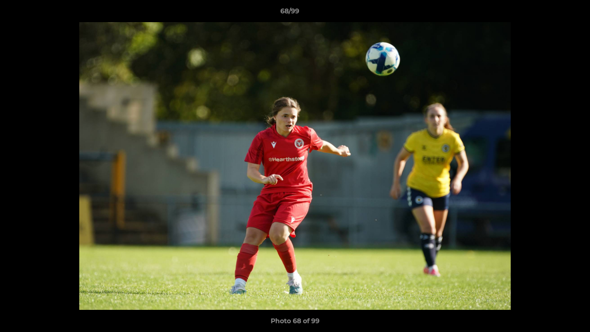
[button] (551, 13)
